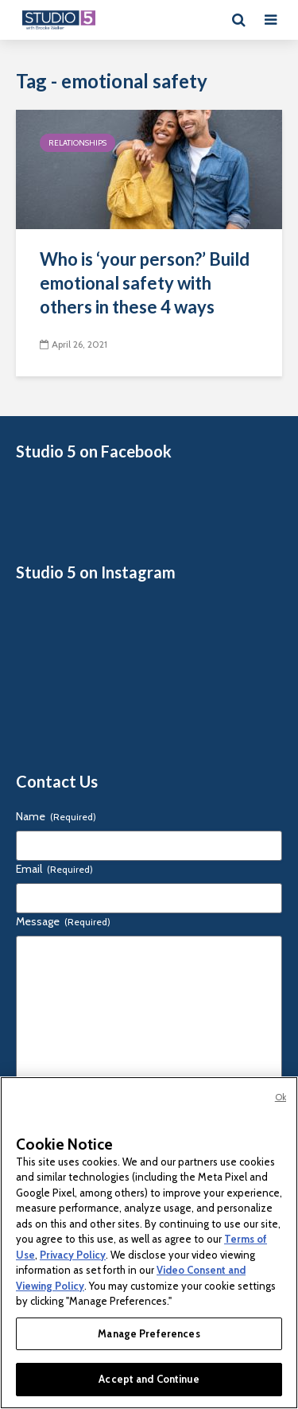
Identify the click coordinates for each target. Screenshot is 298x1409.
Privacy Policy (73, 1254)
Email (54, 869)
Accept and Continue (149, 1378)
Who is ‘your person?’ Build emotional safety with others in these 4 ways (145, 282)
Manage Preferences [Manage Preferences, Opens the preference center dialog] (148, 1333)
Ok (280, 1097)
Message (63, 921)
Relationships (77, 143)
